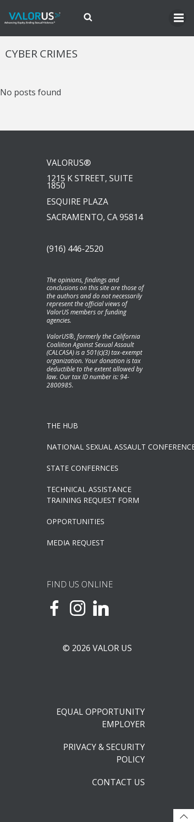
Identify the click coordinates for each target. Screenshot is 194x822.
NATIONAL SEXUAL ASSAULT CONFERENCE (97, 447)
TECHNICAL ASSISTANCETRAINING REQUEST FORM (93, 494)
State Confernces (82, 468)
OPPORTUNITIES (76, 521)
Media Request (76, 542)
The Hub (62, 425)
